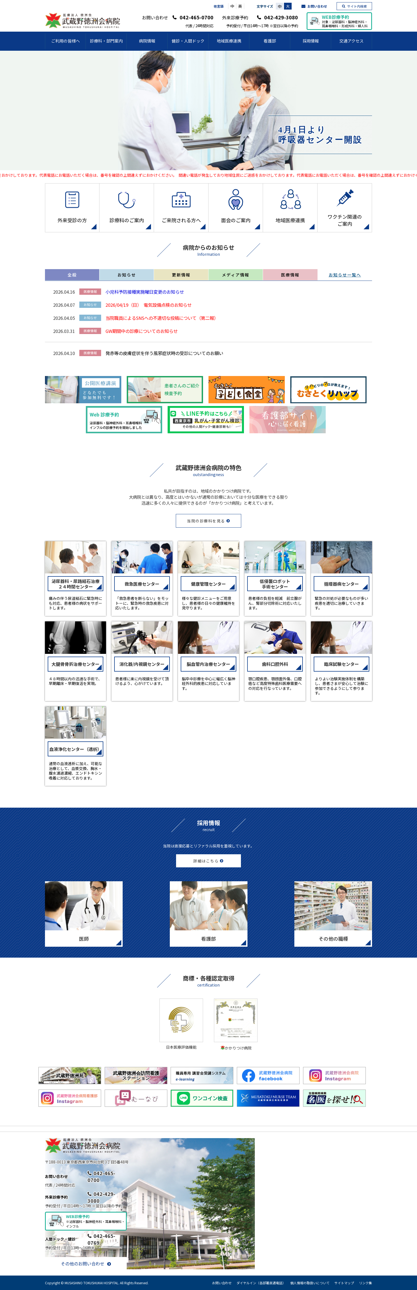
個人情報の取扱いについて (310, 1282)
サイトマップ (344, 1282)
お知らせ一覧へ (345, 275)
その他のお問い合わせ (82, 1263)
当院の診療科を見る (206, 521)
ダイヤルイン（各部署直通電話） (261, 1282)
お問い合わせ (317, 6)
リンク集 (365, 1282)
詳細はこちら (206, 861)
